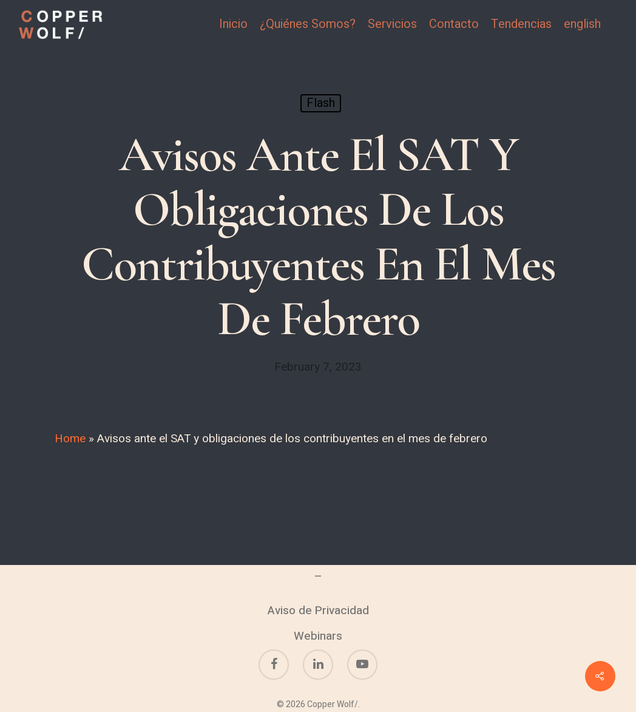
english (582, 24)
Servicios (392, 24)
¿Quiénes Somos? (308, 24)
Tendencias (521, 24)
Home (70, 438)
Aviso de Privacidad (318, 610)
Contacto (454, 24)
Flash (320, 103)
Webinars (318, 636)
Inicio (233, 24)
